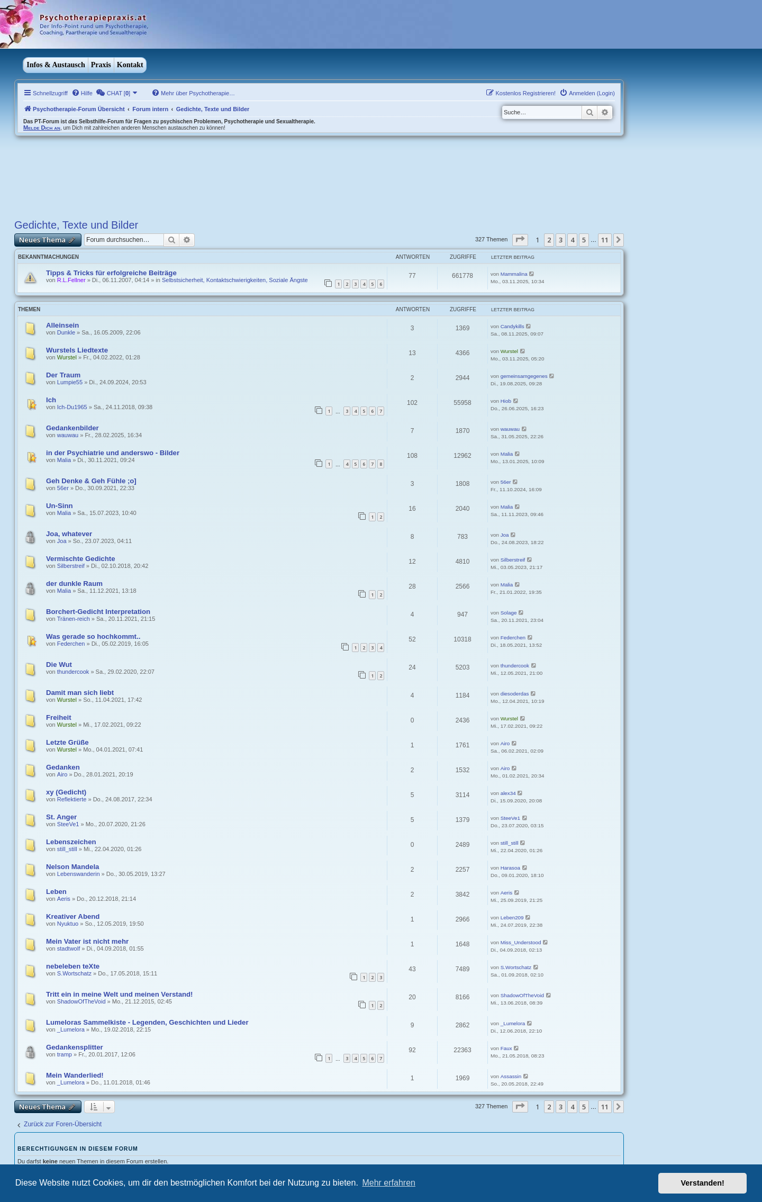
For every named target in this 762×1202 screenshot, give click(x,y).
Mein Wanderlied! (75, 1075)
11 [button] (605, 240)
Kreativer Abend (72, 916)
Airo (505, 743)
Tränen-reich (73, 619)
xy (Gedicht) (66, 792)
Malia (64, 460)
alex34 (508, 793)
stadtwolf (68, 948)
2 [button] (549, 240)
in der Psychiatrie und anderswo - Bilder (112, 453)
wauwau (67, 435)
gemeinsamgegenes (524, 376)
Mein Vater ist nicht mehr (87, 941)
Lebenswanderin (78, 874)
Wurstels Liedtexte (77, 350)
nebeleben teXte (72, 966)
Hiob (506, 401)
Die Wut (59, 664)
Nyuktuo (67, 923)
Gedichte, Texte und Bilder (76, 225)
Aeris (63, 899)
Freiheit (58, 717)
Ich (51, 400)
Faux (506, 1048)
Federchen (71, 643)
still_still (67, 849)
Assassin (511, 1076)
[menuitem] (82, 93)
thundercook (73, 671)
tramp (64, 1054)
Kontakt (130, 65)
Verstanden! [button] (702, 1183)
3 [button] (561, 240)
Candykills (512, 326)
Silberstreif (71, 566)
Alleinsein (62, 325)
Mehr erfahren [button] (388, 1182)
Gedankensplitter (74, 1047)
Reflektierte (72, 799)
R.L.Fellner (71, 280)
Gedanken (63, 767)
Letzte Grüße (67, 742)
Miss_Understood (521, 942)
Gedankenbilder (72, 428)
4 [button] (572, 240)
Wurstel (67, 357)
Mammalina (514, 274)
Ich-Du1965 (72, 407)
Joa (62, 541)
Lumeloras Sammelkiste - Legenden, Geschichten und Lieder (147, 1022)
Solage (509, 613)
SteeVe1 (68, 824)
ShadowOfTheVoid (81, 1001)
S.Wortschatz (74, 973)
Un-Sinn (59, 506)
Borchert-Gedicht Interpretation (98, 612)
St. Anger (61, 817)
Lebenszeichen (71, 842)
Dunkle (66, 332)
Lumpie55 (70, 382)
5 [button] (584, 240)
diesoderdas (515, 694)
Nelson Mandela (72, 867)
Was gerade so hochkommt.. (93, 636)
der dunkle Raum (74, 584)
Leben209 (512, 917)
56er (63, 488)
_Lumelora (71, 1029)
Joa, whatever (69, 534)
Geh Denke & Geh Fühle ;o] (91, 481)
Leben (56, 892)
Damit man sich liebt (80, 693)
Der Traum (63, 375)
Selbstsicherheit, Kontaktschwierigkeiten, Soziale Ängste (235, 280)
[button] (520, 240)
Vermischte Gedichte (80, 559)
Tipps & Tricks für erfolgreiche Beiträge (111, 273)
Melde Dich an (41, 127)
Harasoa (510, 868)
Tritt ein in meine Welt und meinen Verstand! (119, 994)
